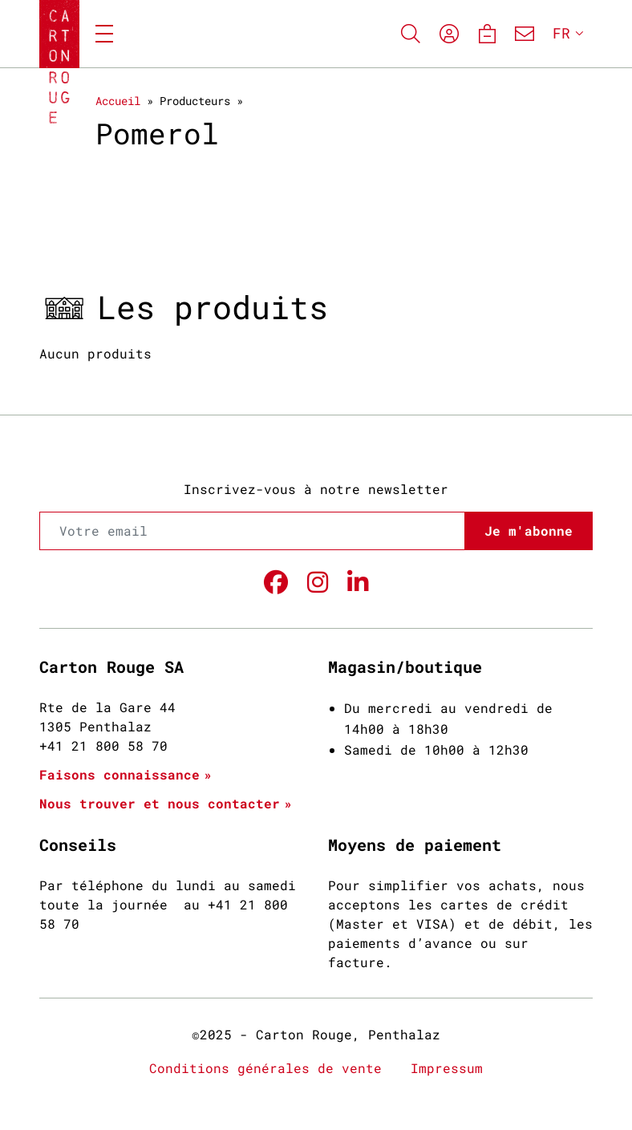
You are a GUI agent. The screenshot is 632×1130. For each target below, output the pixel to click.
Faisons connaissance (119, 774)
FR (561, 33)
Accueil (117, 100)
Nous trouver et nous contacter (159, 803)
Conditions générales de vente (265, 1067)
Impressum (447, 1067)
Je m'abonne (528, 530)
